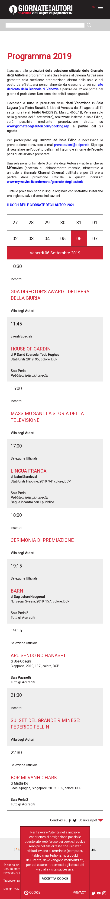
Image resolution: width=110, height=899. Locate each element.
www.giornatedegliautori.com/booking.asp (38, 126)
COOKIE (32, 892)
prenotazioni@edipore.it (71, 145)
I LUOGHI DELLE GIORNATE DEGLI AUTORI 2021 (40, 205)
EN (93, 7)
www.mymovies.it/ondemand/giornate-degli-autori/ (45, 182)
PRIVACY (79, 892)
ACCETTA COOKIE (55, 878)
